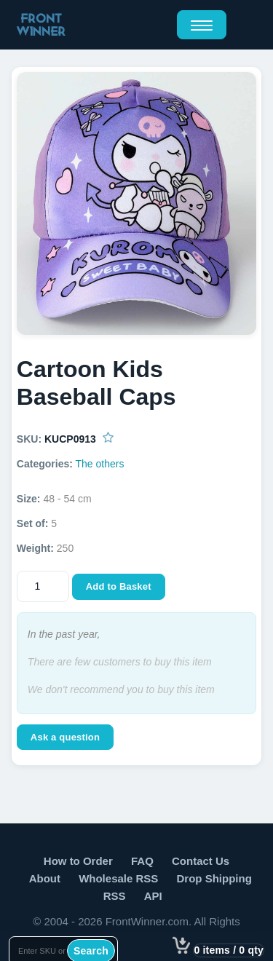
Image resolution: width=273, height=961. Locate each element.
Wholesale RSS (118, 878)
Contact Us (200, 861)
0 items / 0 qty (229, 950)
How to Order (78, 861)
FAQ (142, 861)
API (153, 896)
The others (100, 464)
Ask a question (65, 737)
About (44, 878)
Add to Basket (118, 586)
